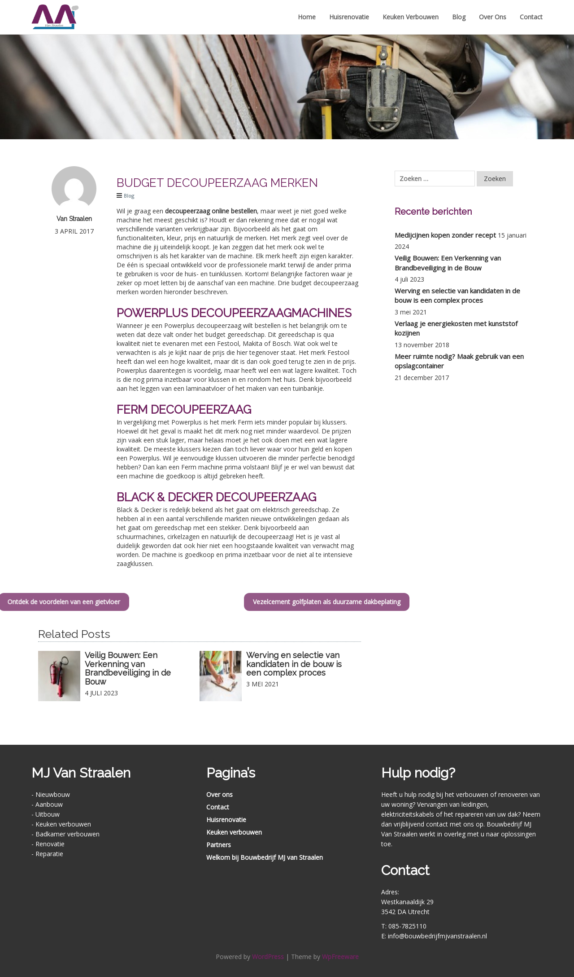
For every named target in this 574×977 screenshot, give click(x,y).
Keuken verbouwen (411, 17)
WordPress (268, 956)
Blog (458, 17)
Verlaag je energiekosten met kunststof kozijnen (456, 328)
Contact (531, 17)
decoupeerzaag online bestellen (211, 211)
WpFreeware (340, 956)
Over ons (492, 17)
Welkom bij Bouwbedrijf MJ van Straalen (264, 857)
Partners (218, 844)
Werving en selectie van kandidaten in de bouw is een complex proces (294, 664)
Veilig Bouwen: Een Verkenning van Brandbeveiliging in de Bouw (128, 668)
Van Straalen (74, 218)
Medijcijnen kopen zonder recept (445, 234)
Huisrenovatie (349, 17)
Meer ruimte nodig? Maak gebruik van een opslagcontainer (459, 361)
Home (307, 17)
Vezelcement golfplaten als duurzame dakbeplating (371, 601)
